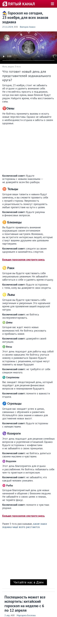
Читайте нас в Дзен (29, 582)
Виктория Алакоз (27, 26)
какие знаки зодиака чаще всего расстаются (24, 525)
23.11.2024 (7, 26)
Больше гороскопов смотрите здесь (23, 259)
